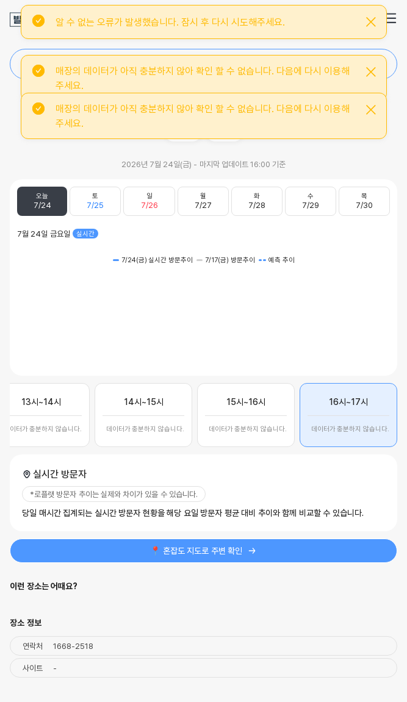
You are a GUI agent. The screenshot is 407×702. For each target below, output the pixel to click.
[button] (390, 18)
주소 (183, 131)
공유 (224, 131)
